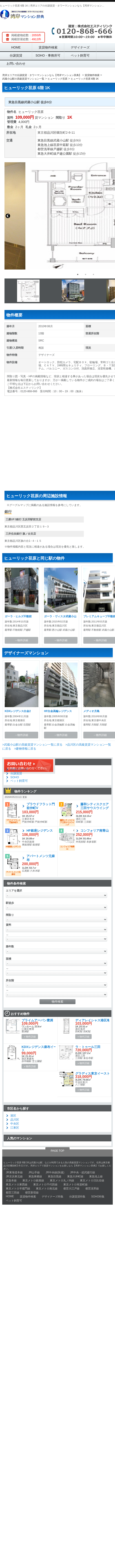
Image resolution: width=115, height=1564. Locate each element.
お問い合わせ (16, 63)
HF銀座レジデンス (40, 830)
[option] (57, 216)
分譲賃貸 (16, 55)
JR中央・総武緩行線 (82, 1172)
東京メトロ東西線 (16, 1184)
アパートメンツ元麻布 (41, 858)
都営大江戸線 (71, 1188)
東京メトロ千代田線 (45, 1184)
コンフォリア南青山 (94, 830)
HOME (16, 47)
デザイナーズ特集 (52, 1196)
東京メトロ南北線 (47, 1188)
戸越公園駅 (64, 153)
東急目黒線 (45, 140)
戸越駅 (58, 149)
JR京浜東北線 (14, 1176)
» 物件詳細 (30, 1036)
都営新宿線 (32, 1192)
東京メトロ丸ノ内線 (62, 1180)
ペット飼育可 (80, 55)
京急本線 (11, 1180)
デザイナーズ (80, 47)
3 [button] (93, 274)
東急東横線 (35, 1176)
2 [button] (85, 274)
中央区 (14, 1123)
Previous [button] (8, 216)
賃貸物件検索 (48, 47)
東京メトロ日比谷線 (92, 1180)
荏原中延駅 (61, 145)
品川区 (51, 132)
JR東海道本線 (14, 1172)
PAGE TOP (57, 1150)
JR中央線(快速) (55, 1172)
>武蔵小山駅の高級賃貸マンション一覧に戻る (32, 744)
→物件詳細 (21, 640)
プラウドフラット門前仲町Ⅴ (41, 806)
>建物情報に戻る (25, 748)
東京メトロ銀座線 (33, 1180)
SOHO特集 (97, 1196)
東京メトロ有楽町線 (75, 1184)
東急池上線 (45, 145)
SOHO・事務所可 (47, 55)
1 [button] (77, 274)
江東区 (14, 1127)
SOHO (14, 777)
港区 (13, 1115)
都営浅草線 (45, 149)
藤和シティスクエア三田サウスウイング (94, 806)
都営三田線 (12, 1192)
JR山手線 (34, 1172)
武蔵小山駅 (61, 140)
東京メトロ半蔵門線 (18, 1188)
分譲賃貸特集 (77, 1196)
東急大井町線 (47, 153)
